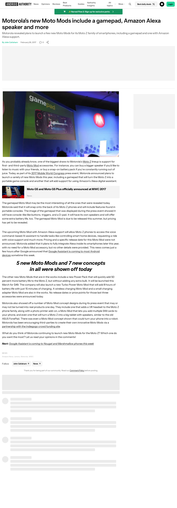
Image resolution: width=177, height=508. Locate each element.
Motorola (24, 357)
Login (170, 4)
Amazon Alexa (7, 357)
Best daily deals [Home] (146, 4)
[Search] (130, 4)
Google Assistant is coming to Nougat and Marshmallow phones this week (51, 343)
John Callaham (11, 42)
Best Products (67, 4)
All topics (110, 4)
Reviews (56, 4)
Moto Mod (33, 165)
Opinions (45, 4)
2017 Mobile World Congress (48, 173)
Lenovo (17, 357)
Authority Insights (91, 4)
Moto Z (87, 161)
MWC (31, 357)
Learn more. (112, 16)
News (36, 4)
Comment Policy (77, 370)
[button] (88, 4)
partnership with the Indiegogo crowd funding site (31, 326)
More (121, 4)
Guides (81, 4)
